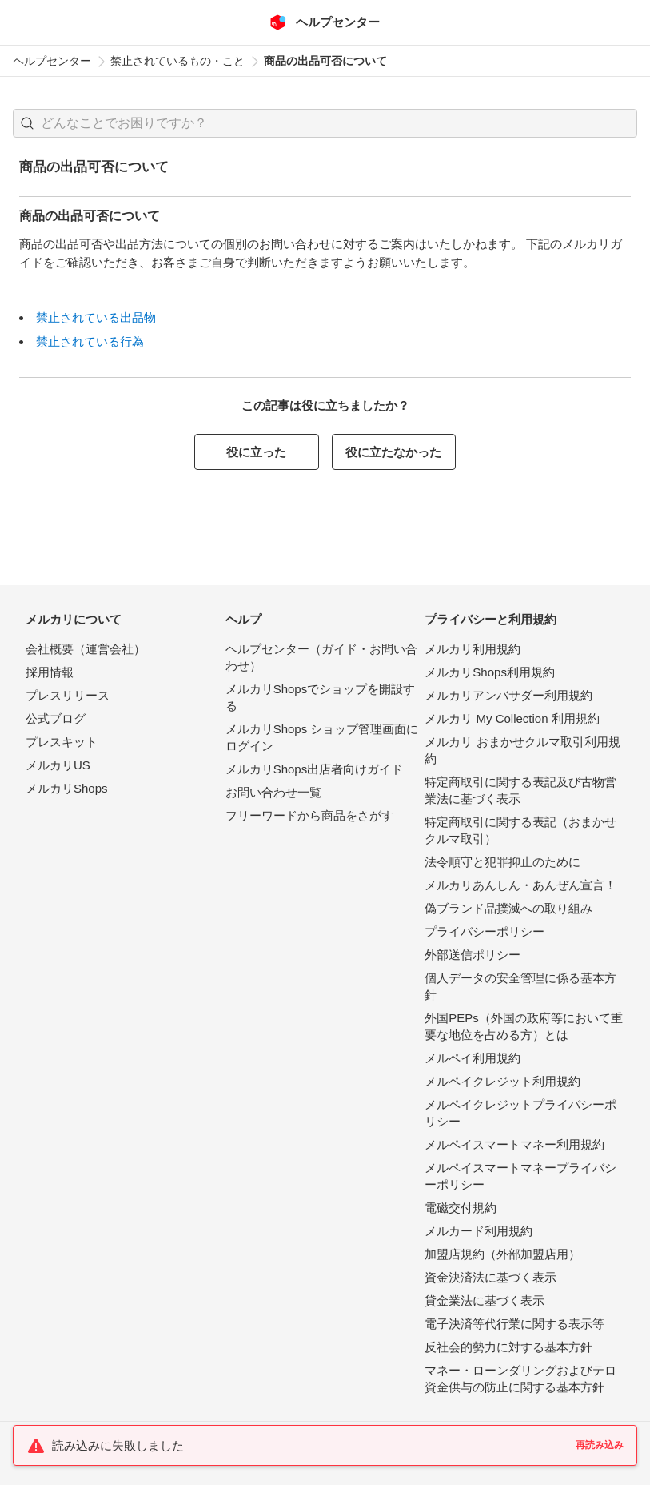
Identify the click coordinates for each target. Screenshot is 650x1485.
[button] (27, 123)
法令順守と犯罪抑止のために (502, 862)
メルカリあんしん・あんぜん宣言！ (520, 885)
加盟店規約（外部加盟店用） (502, 1254)
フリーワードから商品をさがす (309, 815)
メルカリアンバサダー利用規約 (508, 695)
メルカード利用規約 (478, 1231)
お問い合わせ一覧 (273, 792)
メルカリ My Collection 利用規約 (512, 718)
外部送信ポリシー (472, 954)
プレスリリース (68, 695)
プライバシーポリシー (484, 931)
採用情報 (50, 672)
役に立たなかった (393, 452)
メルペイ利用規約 (472, 1058)
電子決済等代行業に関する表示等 (514, 1323)
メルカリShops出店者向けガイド (314, 769)
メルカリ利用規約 (472, 649)
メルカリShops (67, 788)
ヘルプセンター (52, 60)
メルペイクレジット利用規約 (502, 1081)
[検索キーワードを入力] (338, 123)
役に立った (256, 452)
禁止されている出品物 (96, 317)
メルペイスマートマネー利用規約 (514, 1144)
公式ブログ (56, 718)
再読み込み (600, 1445)
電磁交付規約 (460, 1207)
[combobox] (325, 123)
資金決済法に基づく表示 (490, 1277)
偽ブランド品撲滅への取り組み (508, 908)
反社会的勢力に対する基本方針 (508, 1347)
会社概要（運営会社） (86, 649)
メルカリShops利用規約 (490, 672)
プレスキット (62, 742)
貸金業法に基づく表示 (484, 1300)
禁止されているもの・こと (177, 60)
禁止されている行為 (90, 341)
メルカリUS (58, 765)
